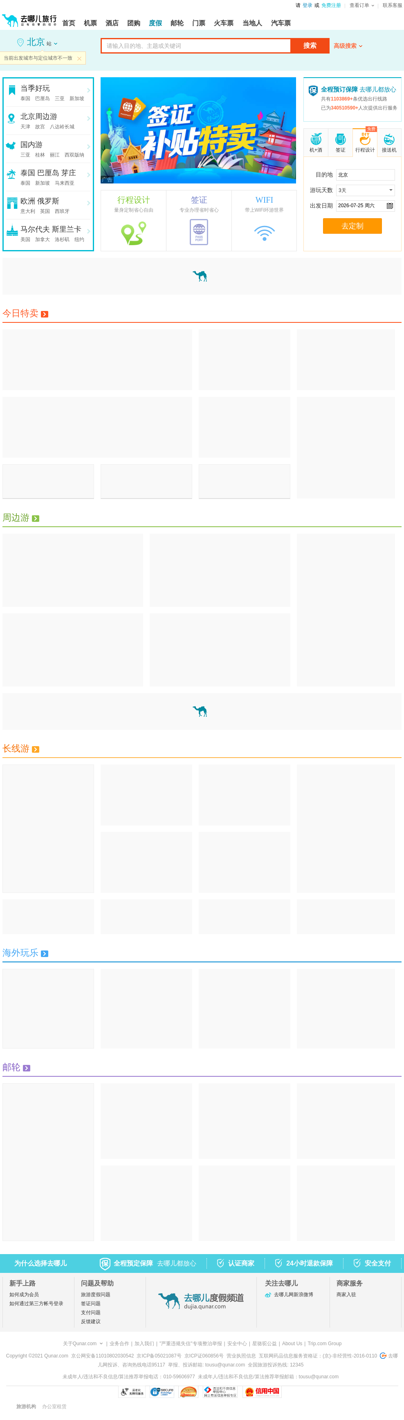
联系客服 (392, 5)
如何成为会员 (24, 1294)
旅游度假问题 (95, 1294)
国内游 (31, 145)
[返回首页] (29, 17)
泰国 (25, 98)
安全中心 (237, 1343)
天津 (25, 127)
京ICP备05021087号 (159, 1356)
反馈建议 (91, 1321)
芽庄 (68, 173)
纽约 (79, 239)
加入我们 (144, 1343)
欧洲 (27, 201)
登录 (307, 5)
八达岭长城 (62, 127)
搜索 (309, 45)
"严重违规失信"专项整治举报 (190, 1343)
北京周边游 (38, 116)
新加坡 (77, 98)
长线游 (20, 748)
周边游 (20, 517)
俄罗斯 (48, 201)
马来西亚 (64, 183)
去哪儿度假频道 (201, 1301)
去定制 (352, 226)
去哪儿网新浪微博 (293, 1294)
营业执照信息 (241, 1356)
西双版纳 (74, 155)
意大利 (27, 211)
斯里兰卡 (66, 229)
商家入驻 (346, 1294)
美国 (25, 239)
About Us (292, 1343)
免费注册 (331, 5)
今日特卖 (25, 313)
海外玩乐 (25, 953)
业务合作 (119, 1343)
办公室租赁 (54, 1406)
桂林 (40, 155)
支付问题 (91, 1312)
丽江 (55, 155)
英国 (45, 211)
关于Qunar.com (80, 1343)
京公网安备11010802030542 (102, 1356)
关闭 (79, 58)
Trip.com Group (324, 1343)
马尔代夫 (35, 229)
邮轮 (16, 1067)
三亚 (60, 98)
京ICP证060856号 (204, 1356)
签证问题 (91, 1303)
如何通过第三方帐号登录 (36, 1303)
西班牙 (62, 211)
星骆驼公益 (264, 1343)
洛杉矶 (62, 239)
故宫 (40, 127)
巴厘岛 (42, 98)
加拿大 (42, 239)
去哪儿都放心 (358, 89)
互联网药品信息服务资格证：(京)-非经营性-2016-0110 (318, 1356)
